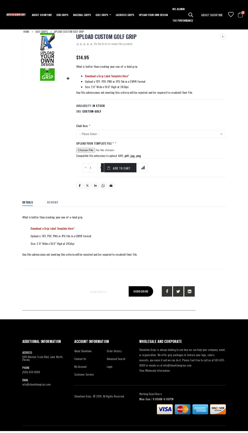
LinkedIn (95, 187)
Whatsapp (103, 187)
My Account (80, 368)
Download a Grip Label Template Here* (107, 76)
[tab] (30, 205)
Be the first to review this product (113, 44)
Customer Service (84, 376)
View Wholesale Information (154, 372)
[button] (68, 78)
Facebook (79, 187)
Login (109, 368)
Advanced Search (116, 361)
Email (111, 187)
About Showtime (83, 353)
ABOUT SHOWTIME (212, 15)
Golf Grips (41, 31)
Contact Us (80, 361)
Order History (114, 353)
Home (26, 31)
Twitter (87, 187)
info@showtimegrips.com (36, 386)
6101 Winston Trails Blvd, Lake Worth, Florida (42, 360)
